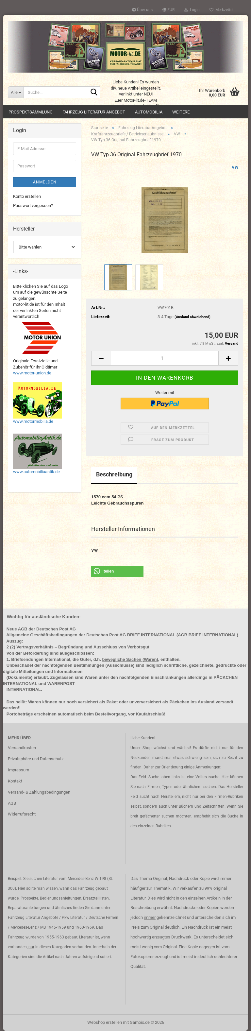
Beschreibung (114, 474)
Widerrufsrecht (22, 814)
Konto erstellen (27, 196)
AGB (12, 803)
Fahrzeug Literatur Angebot (93, 112)
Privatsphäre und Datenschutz (35, 758)
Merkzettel (221, 10)
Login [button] (192, 10)
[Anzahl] (165, 358)
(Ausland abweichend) (192, 317)
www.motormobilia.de (33, 421)
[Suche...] (16, 92)
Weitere (181, 112)
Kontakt (15, 781)
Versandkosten (22, 747)
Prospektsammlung (30, 112)
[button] (168, 10)
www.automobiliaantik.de (36, 471)
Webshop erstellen (104, 1022)
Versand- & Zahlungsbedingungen (39, 792)
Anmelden (45, 182)
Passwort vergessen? (33, 205)
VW (235, 167)
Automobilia (148, 112)
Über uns (142, 10)
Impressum (18, 769)
